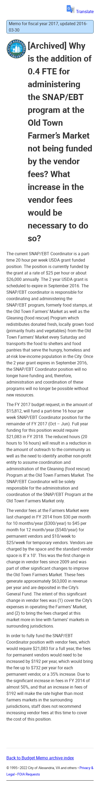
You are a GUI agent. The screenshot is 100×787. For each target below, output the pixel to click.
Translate (80, 11)
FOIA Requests (28, 774)
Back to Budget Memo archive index (40, 758)
